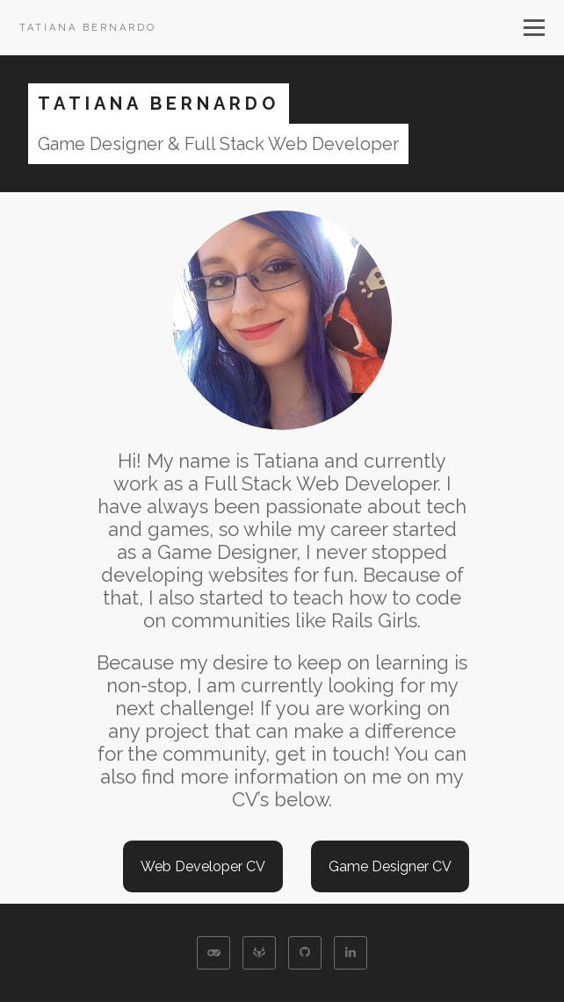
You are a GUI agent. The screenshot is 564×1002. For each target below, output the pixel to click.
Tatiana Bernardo (87, 27)
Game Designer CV (390, 866)
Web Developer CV (203, 866)
